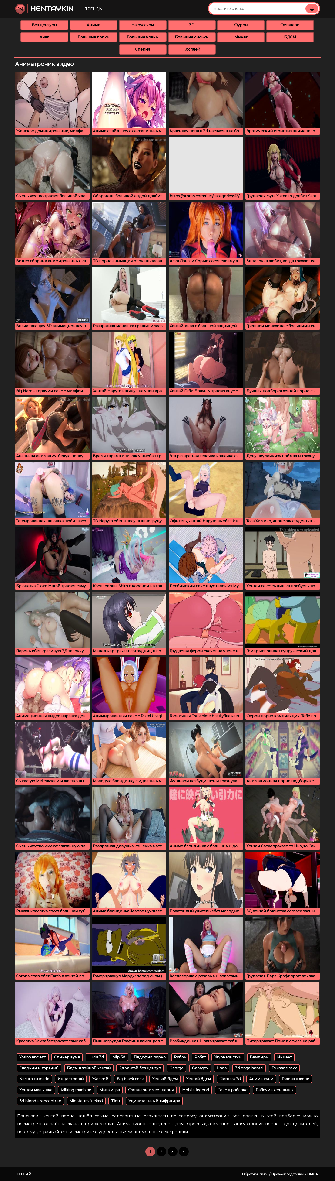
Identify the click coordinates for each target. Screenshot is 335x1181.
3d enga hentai (249, 1068)
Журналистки (227, 1057)
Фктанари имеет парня (151, 1090)
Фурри (241, 25)
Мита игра (110, 1090)
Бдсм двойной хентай (89, 1068)
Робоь (180, 1057)
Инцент (284, 1057)
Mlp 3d (118, 1057)
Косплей (191, 49)
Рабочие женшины (274, 1090)
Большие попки (94, 37)
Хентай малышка (35, 1090)
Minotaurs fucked (86, 1101)
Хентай (23, 1174)
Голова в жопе (295, 1079)
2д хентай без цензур (140, 1068)
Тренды (94, 9)
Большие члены (143, 37)
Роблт (200, 1057)
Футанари (290, 25)
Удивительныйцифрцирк (154, 1101)
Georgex (200, 1068)
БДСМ (290, 37)
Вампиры (259, 1057)
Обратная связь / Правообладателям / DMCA (280, 1174)
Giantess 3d (230, 1079)
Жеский (100, 1079)
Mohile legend (195, 1090)
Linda (222, 1068)
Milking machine (76, 1090)
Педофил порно (150, 1057)
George (176, 1068)
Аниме (93, 25)
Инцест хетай (71, 1079)
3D (191, 25)
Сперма (142, 49)
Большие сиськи (192, 37)
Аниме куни (261, 1079)
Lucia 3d (96, 1057)
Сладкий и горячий (39, 1068)
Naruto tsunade (34, 1079)
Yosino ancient (32, 1057)
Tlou (115, 1101)
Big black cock (130, 1079)
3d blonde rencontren (40, 1101)
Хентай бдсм (198, 1079)
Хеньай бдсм (165, 1079)
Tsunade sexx (284, 1068)
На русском (142, 25)
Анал (44, 37)
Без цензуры (44, 25)
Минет (240, 37)
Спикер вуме (67, 1057)
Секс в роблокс (232, 1090)
